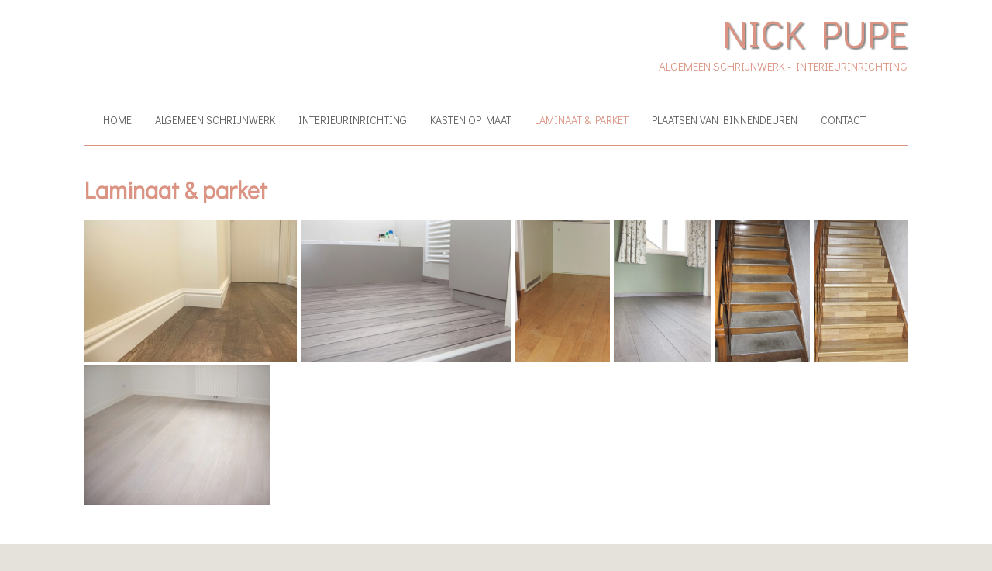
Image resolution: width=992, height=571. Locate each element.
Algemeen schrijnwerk (215, 119)
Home (117, 119)
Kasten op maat (471, 119)
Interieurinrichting (352, 119)
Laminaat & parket (582, 119)
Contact (843, 119)
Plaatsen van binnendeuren (724, 119)
